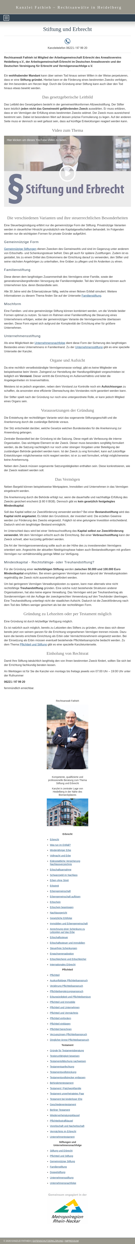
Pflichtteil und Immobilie (62, 1002)
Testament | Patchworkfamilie (65, 1088)
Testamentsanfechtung (62, 1066)
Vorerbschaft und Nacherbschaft (67, 1126)
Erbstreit (54, 885)
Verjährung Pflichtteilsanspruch (66, 986)
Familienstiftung (91, 295)
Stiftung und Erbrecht (61, 1150)
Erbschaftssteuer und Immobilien (67, 943)
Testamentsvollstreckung (63, 1072)
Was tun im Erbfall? (60, 845)
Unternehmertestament (62, 1137)
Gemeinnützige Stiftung (62, 1161)
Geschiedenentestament (63, 1104)
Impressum (72, 1241)
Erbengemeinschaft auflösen (65, 896)
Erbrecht (54, 839)
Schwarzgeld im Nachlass (64, 875)
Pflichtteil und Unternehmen (64, 1007)
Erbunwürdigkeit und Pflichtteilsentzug (70, 997)
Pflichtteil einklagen (60, 1023)
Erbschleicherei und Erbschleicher (68, 959)
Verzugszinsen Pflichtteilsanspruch (68, 1034)
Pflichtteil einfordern (60, 1018)
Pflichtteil (55, 975)
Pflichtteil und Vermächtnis (64, 1013)
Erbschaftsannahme (60, 869)
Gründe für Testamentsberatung (67, 1050)
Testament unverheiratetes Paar (67, 1093)
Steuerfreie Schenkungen (63, 948)
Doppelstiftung (57, 1172)
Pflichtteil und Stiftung (33, 644)
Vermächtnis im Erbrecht (63, 1131)
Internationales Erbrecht (63, 964)
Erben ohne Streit (59, 880)
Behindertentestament (61, 1083)
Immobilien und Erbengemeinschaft (69, 923)
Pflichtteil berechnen (61, 1029)
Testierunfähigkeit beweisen (64, 1056)
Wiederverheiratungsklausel (65, 1115)
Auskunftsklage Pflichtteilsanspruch (69, 980)
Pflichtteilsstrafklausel (61, 1120)
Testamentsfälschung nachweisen (68, 1061)
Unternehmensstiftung (89, 347)
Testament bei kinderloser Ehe (66, 1099)
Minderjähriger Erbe (60, 850)
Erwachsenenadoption (62, 953)
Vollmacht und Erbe (60, 855)
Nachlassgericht (58, 912)
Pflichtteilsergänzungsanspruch (66, 991)
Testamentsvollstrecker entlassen (67, 1077)
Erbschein (55, 902)
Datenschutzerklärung (48, 1241)
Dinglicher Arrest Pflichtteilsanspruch (69, 1040)
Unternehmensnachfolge (49, 342)
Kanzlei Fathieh (69, 7)
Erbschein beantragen (61, 907)
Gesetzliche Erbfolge (61, 918)
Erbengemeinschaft (60, 891)
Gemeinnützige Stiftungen (20, 248)
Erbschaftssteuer (59, 937)
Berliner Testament (60, 1110)
